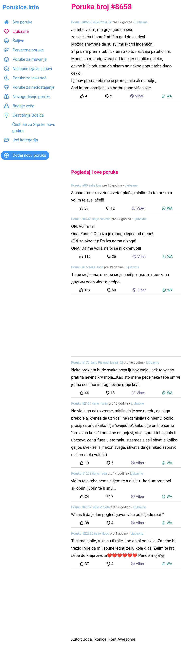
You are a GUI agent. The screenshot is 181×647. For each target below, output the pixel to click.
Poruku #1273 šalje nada (89, 473)
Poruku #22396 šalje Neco (90, 533)
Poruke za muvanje (25, 59)
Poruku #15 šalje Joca (87, 267)
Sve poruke (18, 22)
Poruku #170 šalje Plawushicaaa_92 (97, 363)
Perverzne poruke (24, 50)
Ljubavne (16, 31)
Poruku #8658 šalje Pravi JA (91, 22)
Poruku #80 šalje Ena (86, 185)
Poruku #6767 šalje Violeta (90, 507)
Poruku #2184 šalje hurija (89, 403)
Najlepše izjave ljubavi (28, 68)
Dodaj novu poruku (25, 155)
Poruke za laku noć (25, 78)
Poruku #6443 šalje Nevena (91, 219)
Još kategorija (21, 140)
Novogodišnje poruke (27, 96)
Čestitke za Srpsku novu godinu (29, 127)
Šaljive (14, 40)
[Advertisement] (126, 131)
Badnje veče (19, 105)
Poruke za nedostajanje (29, 87)
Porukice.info (20, 7)
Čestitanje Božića (24, 115)
